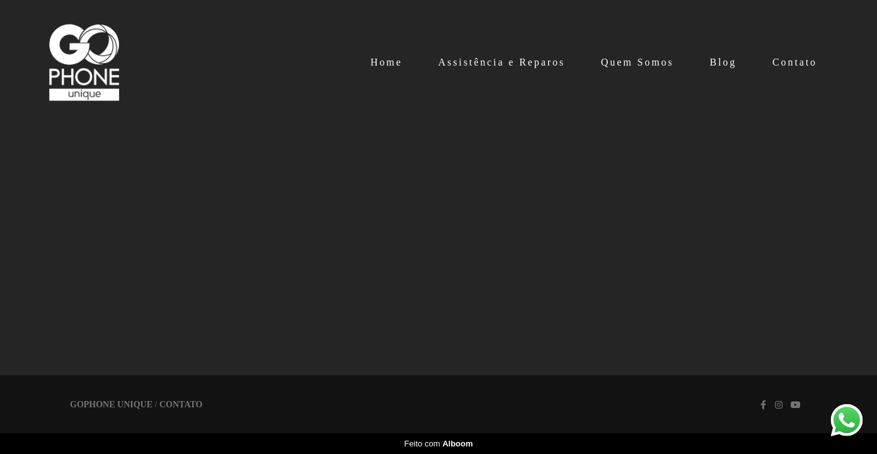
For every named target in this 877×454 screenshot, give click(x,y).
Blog (723, 62)
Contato (794, 62)
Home (386, 62)
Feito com (438, 443)
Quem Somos (637, 62)
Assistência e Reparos (501, 62)
